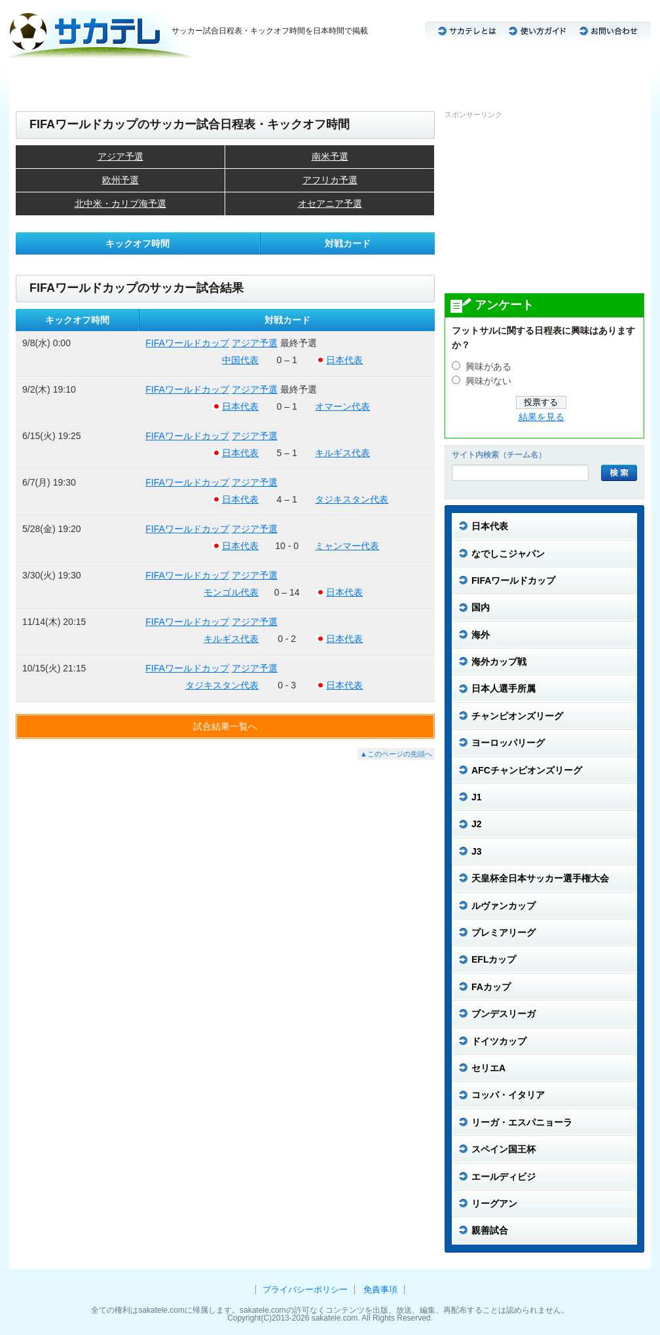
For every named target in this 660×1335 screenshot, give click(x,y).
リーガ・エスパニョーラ (529, 79)
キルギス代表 (342, 453)
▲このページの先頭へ (396, 754)
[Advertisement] (543, 205)
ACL (234, 79)
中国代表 (240, 360)
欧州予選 (120, 180)
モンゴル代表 (231, 592)
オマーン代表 (342, 406)
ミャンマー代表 (347, 546)
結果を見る (541, 417)
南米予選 (330, 156)
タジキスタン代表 (351, 499)
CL (263, 79)
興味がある (488, 367)
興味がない (488, 381)
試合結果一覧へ (225, 726)
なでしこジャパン (101, 79)
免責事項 (380, 1289)
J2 (180, 79)
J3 (205, 79)
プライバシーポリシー (305, 1289)
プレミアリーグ (436, 79)
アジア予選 (120, 156)
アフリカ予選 (330, 180)
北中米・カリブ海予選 (120, 203)
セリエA (375, 79)
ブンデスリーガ (314, 79)
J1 (155, 79)
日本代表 (35, 79)
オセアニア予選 (330, 203)
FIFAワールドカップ (187, 343)
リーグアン (612, 79)
